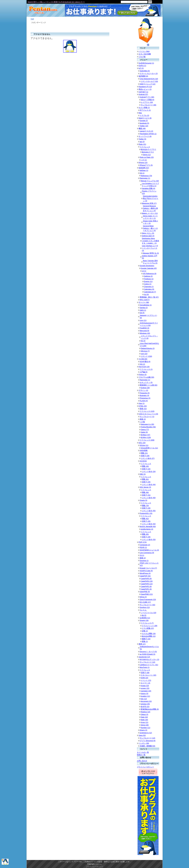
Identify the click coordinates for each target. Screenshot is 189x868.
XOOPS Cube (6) (146, 571)
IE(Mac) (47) (145, 435)
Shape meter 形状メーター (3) (150, 222)
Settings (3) (148, 276)
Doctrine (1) (144, 561)
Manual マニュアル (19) (150, 181)
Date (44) (144, 717)
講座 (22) (143, 409)
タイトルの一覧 (143, 752)
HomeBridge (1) (146, 305)
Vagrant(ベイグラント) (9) (148, 316)
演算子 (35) (146, 521)
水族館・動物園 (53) (147, 746)
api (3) (142, 142)
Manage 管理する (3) (151, 253)
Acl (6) (146, 294)
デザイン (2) (143, 390)
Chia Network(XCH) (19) (149, 79)
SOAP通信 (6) (145, 362)
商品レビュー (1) (145, 89)
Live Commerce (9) (147, 553)
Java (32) (142, 735)
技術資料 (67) (144, 168)
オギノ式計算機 (145, 54)
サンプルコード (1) (147, 416)
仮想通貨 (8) (143, 76)
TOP (32, 19)
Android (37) (143, 94)
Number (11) (145, 728)
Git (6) (142, 313)
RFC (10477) (144, 300)
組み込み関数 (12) (149, 636)
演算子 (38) (145, 673)
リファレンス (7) (147, 623)
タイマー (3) (145, 683)
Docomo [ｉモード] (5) (148, 652)
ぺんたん (98, 864)
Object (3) (144, 714)
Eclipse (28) (145, 388)
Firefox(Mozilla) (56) (148, 427)
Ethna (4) (143, 597)
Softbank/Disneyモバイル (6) (149, 648)
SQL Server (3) (145, 487)
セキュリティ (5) (146, 382)
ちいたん (143, 610)
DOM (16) (144, 678)
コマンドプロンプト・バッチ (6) (149, 337)
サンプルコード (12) (147, 662)
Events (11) (148, 281)
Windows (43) (145, 333)
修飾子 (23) (146, 639)
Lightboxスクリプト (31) (149, 665)
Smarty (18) (144, 620)
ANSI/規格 (144, 450)
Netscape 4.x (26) (147, 424)
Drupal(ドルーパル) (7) (148, 568)
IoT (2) (141, 68)
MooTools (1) (144, 667)
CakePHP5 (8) (146, 579)
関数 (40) (145, 466)
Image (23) (145, 686)
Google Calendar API (149, 268)
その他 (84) (143, 359)
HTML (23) (143, 406)
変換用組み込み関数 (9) (150, 709)
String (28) (145, 725)
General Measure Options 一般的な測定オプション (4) (150, 208)
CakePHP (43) (145, 576)
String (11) (147, 155)
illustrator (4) (144, 395)
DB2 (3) (143, 474)
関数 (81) (145, 479)
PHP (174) (143, 542)
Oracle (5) (143, 500)
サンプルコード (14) (147, 738)
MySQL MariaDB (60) (148, 526)
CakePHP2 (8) (146, 586)
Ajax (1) (142, 403)
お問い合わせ (142, 761)
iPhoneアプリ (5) (146, 165)
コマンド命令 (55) (149, 511)
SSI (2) (142, 364)
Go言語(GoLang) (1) (146, 63)
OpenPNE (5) (145, 592)
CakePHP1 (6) (146, 589)
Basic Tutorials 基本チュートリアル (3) (150, 262)
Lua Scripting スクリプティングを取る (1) (150, 184)
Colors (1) (147, 284)
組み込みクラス (148, 152)
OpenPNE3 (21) (147, 594)
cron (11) (143, 320)
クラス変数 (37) (148, 628)
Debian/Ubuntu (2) (148, 348)
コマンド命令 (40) (149, 498)
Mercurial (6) (144, 331)
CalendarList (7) (150, 292)
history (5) (144, 694)
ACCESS (143, 461)
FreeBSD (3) (144, 328)
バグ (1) (144, 160)
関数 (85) (145, 534)
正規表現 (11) (145, 618)
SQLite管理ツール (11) (149, 448)
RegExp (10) (145, 712)
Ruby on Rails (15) (147, 157)
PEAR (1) (143, 547)
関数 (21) (144, 453)
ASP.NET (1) (143, 92)
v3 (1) (144, 271)
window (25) (145, 704)
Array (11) (144, 722)
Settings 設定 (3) (148, 236)
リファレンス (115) (147, 411)
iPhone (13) (143, 162)
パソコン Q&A (144, 51)
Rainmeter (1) (145, 178)
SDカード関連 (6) (147, 100)
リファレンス (145, 147)
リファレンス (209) (147, 440)
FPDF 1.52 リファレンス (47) (149, 564)
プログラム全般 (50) (146, 377)
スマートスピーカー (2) (149, 73)
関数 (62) (145, 519)
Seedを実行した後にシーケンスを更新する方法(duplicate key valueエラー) (56, 2)
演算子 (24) (146, 469)
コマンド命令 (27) (147, 458)
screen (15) (145, 688)
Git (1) (142, 173)
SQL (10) (142, 443)
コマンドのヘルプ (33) (149, 81)
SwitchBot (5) (145, 71)
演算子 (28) (145, 456)
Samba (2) (144, 308)
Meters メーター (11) (150, 213)
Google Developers (147, 266)
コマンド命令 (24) (149, 471)
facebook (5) (144, 123)
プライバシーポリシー (145, 767)
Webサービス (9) (145, 118)
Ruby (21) (142, 144)
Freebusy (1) (149, 279)
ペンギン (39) (144, 743)
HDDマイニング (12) (147, 84)
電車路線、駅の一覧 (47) (149, 297)
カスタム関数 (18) (149, 634)
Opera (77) (145, 430)
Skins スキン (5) (148, 233)
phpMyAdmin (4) (147, 529)
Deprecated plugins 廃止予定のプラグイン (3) (150, 198)
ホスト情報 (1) (144, 108)
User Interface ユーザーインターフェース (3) (150, 248)
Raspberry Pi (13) (145, 87)
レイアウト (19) (147, 102)
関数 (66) (145, 492)
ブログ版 (142, 57)
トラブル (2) (144, 115)
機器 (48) (142, 128)
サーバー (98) (144, 302)
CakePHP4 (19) (147, 581)
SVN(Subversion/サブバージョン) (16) (149, 324)
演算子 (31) (146, 495)
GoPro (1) (142, 66)
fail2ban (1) (144, 170)
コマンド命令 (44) (149, 484)
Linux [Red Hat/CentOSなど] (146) (149, 344)
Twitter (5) (142, 139)
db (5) (144, 615)
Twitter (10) (144, 126)
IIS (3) (143, 341)
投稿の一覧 (141, 755)
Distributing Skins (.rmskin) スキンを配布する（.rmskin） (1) (150, 240)
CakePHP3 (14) (147, 584)
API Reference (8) (149, 274)
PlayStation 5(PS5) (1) (148, 134)
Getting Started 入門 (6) (149, 257)
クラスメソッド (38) (149, 626)
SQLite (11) (144, 445)
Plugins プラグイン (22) (149, 192)
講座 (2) (143, 419)
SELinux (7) (145, 351)
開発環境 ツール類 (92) (148, 385)
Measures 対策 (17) (149, 203)
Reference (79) (146, 176)
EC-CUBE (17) (145, 602)
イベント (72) (146, 680)
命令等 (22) (145, 707)
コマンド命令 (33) (149, 539)
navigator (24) (146, 691)
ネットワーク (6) (145, 136)
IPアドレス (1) (145, 110)
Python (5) (142, 375)
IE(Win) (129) (146, 437)
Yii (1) (142, 555)
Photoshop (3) (145, 398)
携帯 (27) (142, 644)
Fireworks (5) (145, 393)
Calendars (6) (149, 289)
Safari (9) (144, 432)
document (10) (146, 701)
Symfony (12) (145, 607)
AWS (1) (143, 310)
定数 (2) (145, 631)
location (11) (145, 696)
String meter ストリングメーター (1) (150, 217)
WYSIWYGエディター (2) (149, 659)
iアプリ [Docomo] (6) (147, 741)
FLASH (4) (144, 401)
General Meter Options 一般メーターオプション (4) (150, 228)
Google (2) (144, 121)
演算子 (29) (146, 482)
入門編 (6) (143, 372)
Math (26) (144, 720)
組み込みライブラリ (148, 149)
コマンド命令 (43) (149, 524)
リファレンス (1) (146, 369)
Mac (140, 113)
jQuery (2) (143, 730)
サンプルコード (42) (147, 605)
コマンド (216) (146, 356)
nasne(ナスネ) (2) (146, 131)
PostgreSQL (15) (146, 513)
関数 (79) (145, 506)
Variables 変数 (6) (148, 188)
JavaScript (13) (144, 657)
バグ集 (142, 422)
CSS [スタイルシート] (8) (148, 414)
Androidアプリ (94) (147, 97)
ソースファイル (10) (148, 613)
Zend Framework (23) (148, 599)
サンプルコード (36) (148, 105)
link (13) (144, 699)
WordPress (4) (145, 573)
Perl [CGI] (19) (144, 367)
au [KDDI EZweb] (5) (147, 654)
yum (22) (144, 354)
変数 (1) (145, 641)
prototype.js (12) (146, 733)
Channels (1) (149, 287)
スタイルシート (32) (148, 675)
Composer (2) (145, 545)
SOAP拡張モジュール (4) (149, 550)
